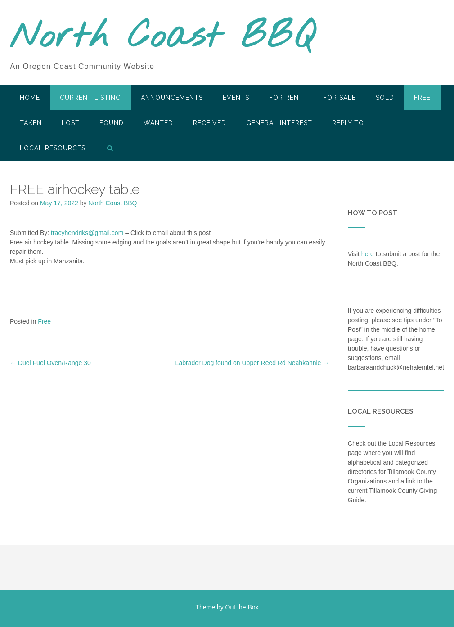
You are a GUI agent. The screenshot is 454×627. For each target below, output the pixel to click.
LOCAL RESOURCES (52, 148)
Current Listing (90, 97)
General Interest (279, 122)
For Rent (286, 97)
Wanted (158, 122)
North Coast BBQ (162, 37)
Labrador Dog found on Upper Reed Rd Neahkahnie (252, 362)
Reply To (348, 122)
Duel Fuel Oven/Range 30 (50, 362)
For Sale (339, 97)
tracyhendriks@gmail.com (87, 232)
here (367, 253)
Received (209, 122)
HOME (30, 97)
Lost (71, 122)
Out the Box (242, 607)
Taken (31, 122)
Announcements (172, 97)
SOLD (385, 97)
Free (422, 97)
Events (236, 97)
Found (111, 122)
